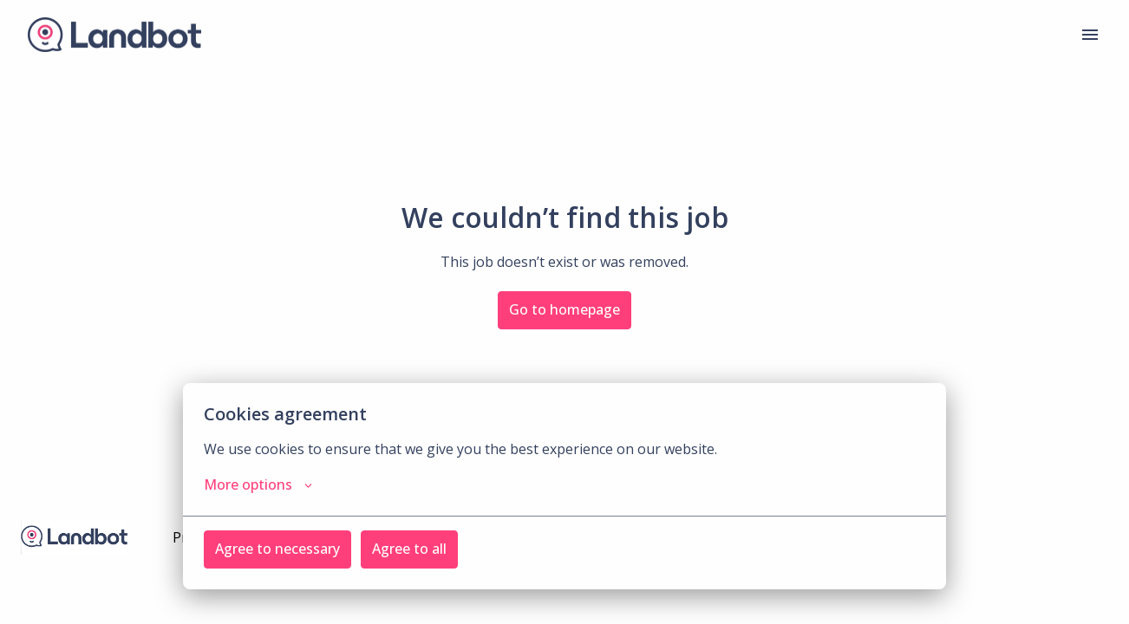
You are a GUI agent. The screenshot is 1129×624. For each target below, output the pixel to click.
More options (258, 484)
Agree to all (409, 548)
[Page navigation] (1090, 34)
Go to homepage (564, 309)
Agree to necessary (277, 548)
